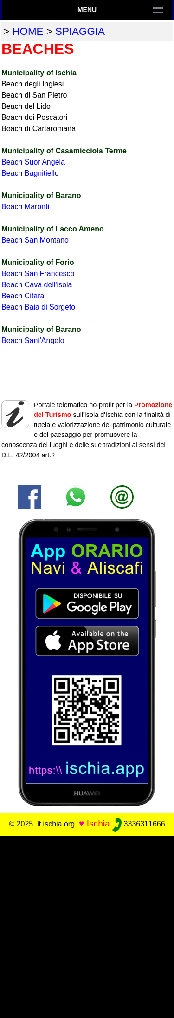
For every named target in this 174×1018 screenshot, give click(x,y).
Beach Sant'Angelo (32, 340)
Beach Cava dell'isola (36, 285)
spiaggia (80, 31)
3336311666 (138, 824)
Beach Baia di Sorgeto (38, 307)
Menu (87, 9)
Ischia (98, 823)
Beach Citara (23, 296)
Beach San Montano (35, 240)
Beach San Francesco (37, 274)
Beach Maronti (25, 207)
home (27, 31)
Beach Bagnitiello (30, 173)
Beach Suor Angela (33, 162)
